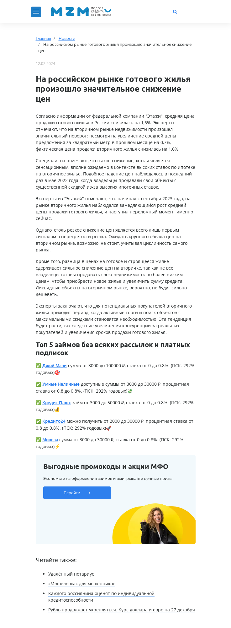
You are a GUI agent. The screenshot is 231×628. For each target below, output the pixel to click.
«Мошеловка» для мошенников (81, 584)
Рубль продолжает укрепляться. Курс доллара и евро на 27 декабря (121, 610)
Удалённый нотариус (71, 574)
